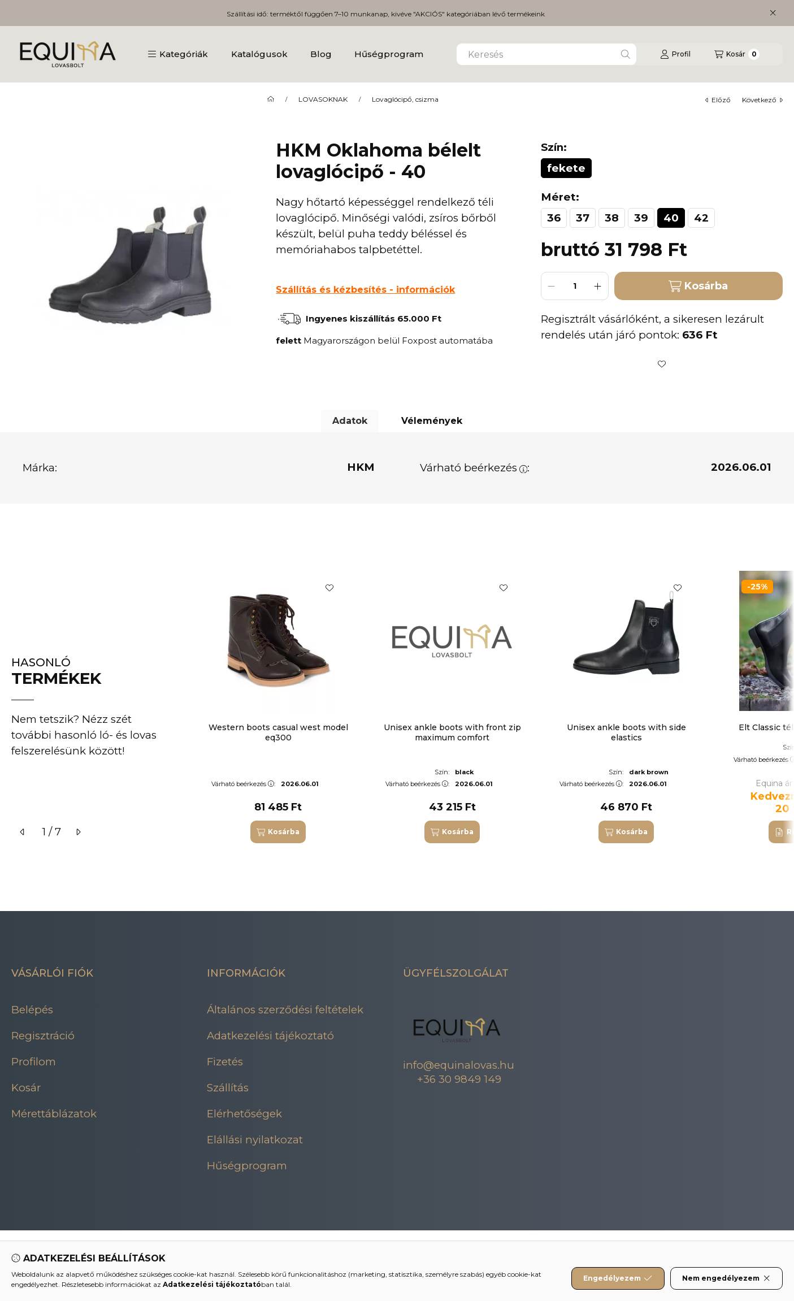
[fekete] (566, 168)
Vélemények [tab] (431, 420)
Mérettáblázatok (54, 1113)
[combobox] (546, 54)
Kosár (26, 1087)
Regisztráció (43, 1035)
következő (762, 100)
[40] (671, 218)
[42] (701, 218)
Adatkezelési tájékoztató (270, 1035)
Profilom (33, 1061)
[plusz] (597, 286)
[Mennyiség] (575, 286)
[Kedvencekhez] (661, 364)
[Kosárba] (278, 832)
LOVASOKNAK (323, 99)
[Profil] (675, 54)
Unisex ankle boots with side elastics (626, 732)
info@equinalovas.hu (458, 1065)
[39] (641, 218)
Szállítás (228, 1087)
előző (718, 100)
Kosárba (698, 286)
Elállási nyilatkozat (255, 1139)
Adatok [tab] (349, 420)
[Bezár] (773, 13)
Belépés (32, 1009)
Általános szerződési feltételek (285, 1009)
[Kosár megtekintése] (737, 54)
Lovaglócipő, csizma (405, 99)
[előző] (22, 832)
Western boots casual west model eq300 (278, 732)
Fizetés (225, 1061)
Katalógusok (259, 54)
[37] (583, 218)
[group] (490, 707)
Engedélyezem (617, 1278)
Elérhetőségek (244, 1113)
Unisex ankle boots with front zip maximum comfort (452, 732)
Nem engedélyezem (726, 1278)
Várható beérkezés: (475, 467)
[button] (178, 54)
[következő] (78, 832)
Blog (321, 54)
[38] (611, 218)
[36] (554, 218)
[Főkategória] (270, 99)
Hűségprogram (388, 54)
